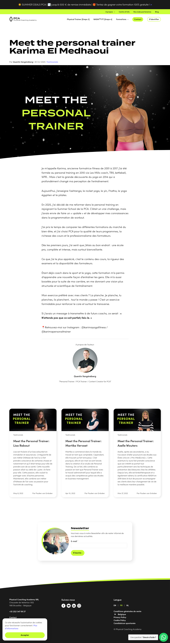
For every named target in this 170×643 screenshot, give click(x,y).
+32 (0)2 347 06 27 (17, 611)
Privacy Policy (120, 617)
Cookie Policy (120, 620)
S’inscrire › (77, 552)
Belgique (122, 614)
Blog (157, 11)
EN (115, 605)
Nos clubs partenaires (142, 11)
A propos (110, 12)
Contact (137, 19)
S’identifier (154, 19)
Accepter (25, 635)
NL (127, 605)
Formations (122, 19)
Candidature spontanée (124, 623)
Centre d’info (124, 11)
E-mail (74, 541)
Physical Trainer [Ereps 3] (78, 19)
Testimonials (52, 61)
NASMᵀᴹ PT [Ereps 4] (103, 19)
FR (121, 605)
